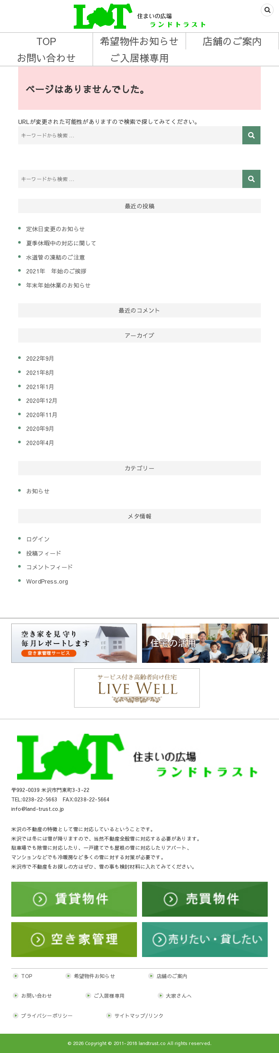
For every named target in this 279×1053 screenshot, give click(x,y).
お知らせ (38, 491)
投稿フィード (43, 553)
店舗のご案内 (232, 41)
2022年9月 (40, 358)
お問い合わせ (46, 57)
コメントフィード (49, 567)
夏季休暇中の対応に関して (61, 243)
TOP (46, 41)
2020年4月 (40, 443)
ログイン (38, 539)
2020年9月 (40, 428)
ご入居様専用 (139, 57)
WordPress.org (47, 581)
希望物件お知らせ (139, 41)
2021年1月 (40, 387)
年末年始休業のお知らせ (58, 285)
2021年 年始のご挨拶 (56, 271)
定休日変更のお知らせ (55, 229)
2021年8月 (40, 372)
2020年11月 (42, 415)
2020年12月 (42, 400)
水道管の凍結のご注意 (55, 257)
